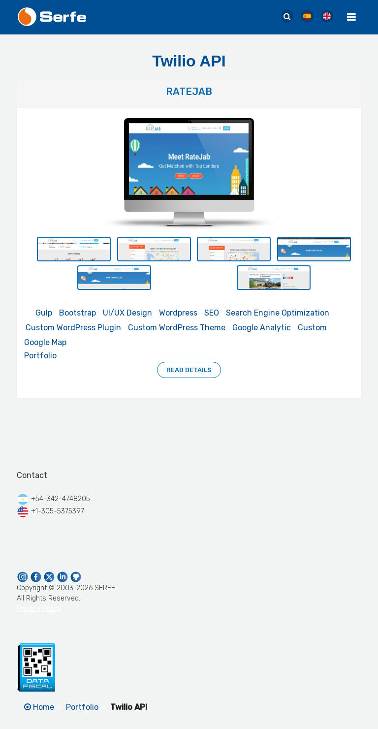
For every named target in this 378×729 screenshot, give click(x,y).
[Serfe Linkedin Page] (63, 576)
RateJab (189, 91)
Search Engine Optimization (277, 312)
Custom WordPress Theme (176, 327)
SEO (211, 312)
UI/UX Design (127, 312)
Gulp (43, 312)
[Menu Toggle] (351, 17)
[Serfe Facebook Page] (36, 576)
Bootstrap (77, 312)
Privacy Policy (39, 608)
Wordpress (178, 312)
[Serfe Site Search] (287, 16)
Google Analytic (261, 327)
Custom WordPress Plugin (73, 327)
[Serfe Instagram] (23, 576)
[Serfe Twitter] (50, 576)
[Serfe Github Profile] (76, 576)
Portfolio (40, 355)
